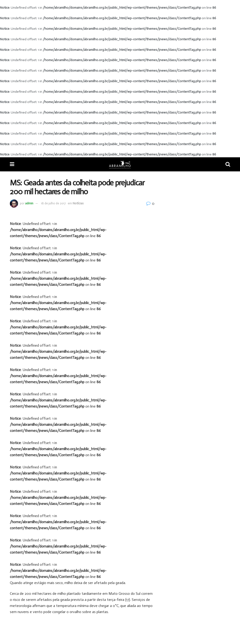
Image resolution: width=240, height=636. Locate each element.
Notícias (78, 203)
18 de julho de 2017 (53, 203)
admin (29, 203)
